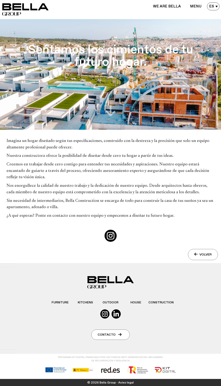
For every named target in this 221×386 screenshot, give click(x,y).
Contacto (110, 335)
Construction (161, 302)
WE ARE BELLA (167, 6)
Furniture (60, 302)
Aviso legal (126, 382)
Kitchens (85, 302)
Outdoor (110, 302)
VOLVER (203, 254)
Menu (196, 6)
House (135, 302)
